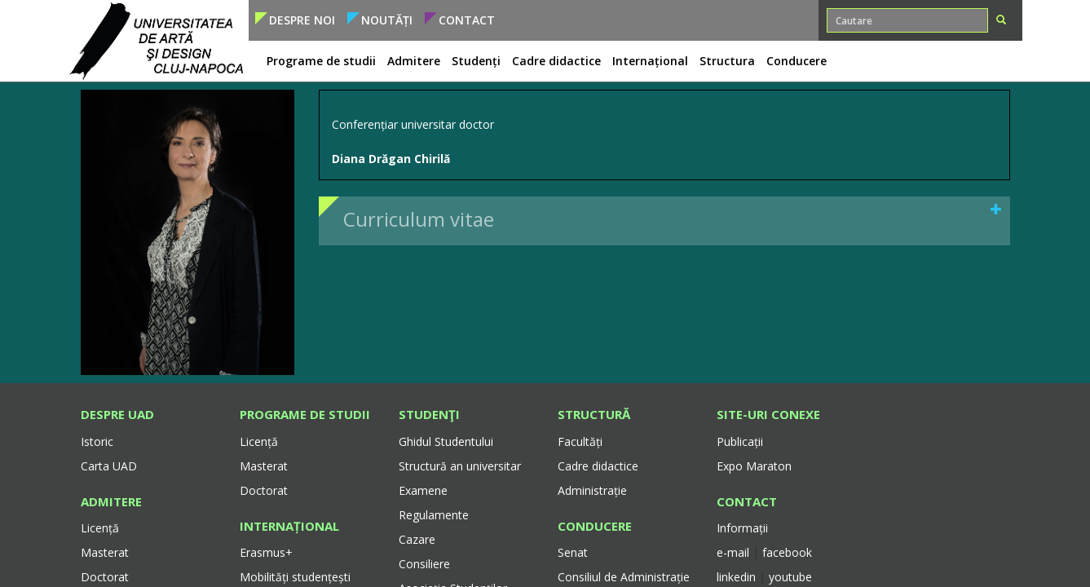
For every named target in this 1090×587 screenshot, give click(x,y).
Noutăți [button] (387, 20)
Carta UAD (109, 466)
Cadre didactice (598, 466)
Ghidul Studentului (446, 441)
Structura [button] (727, 60)
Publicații (740, 441)
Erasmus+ (266, 552)
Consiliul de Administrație (624, 577)
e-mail (734, 552)
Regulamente (434, 515)
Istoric (97, 441)
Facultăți (580, 441)
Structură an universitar (460, 466)
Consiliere (424, 564)
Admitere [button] (413, 60)
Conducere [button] (796, 60)
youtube (790, 577)
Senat (573, 552)
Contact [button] (467, 20)
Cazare (417, 539)
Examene (423, 490)
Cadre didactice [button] (556, 60)
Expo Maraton (754, 466)
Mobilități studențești (295, 577)
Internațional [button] (650, 60)
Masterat (105, 552)
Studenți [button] (476, 60)
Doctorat (105, 577)
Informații (742, 528)
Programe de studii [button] (321, 60)
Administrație (592, 490)
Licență (100, 528)
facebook (787, 552)
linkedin (736, 577)
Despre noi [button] (302, 20)
